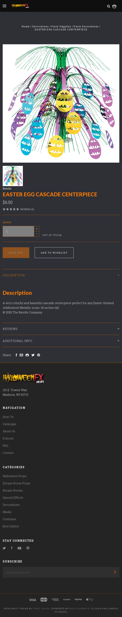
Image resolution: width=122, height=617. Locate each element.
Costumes (9, 519)
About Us (9, 431)
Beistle (7, 188)
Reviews (61, 329)
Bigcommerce (79, 608)
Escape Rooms (13, 490)
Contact (8, 453)
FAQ (5, 445)
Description (61, 275)
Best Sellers (11, 526)
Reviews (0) (27, 209)
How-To (8, 417)
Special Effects (13, 497)
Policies (8, 438)
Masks (7, 512)
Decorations (11, 505)
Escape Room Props (16, 483)
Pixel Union (41, 608)
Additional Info (61, 341)
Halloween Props (14, 476)
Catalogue (9, 424)
